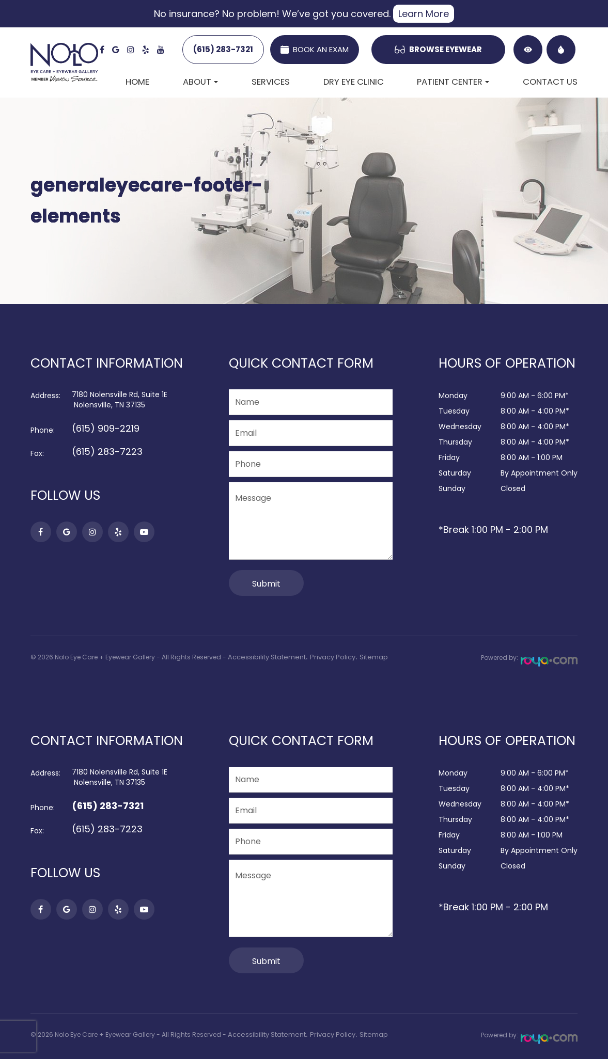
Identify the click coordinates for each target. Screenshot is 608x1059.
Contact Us (550, 82)
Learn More (423, 13)
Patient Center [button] (453, 82)
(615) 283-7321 (223, 49)
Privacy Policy (327, 657)
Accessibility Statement (265, 657)
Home (137, 82)
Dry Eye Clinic (353, 82)
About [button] (200, 82)
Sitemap (365, 657)
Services (271, 82)
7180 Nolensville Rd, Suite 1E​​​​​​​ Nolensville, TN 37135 (119, 399)
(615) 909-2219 (105, 428)
